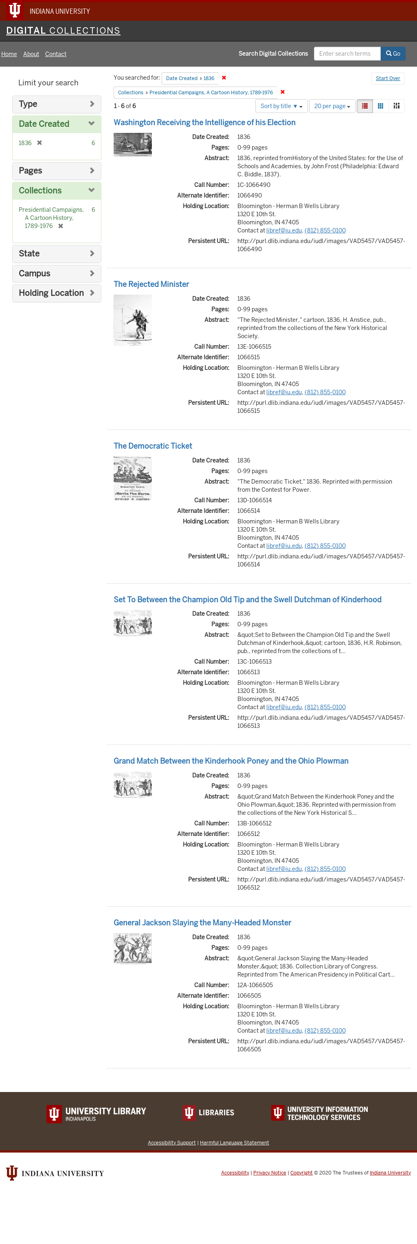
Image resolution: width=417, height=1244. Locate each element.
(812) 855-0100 (325, 230)
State (29, 254)
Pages (30, 171)
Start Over (388, 78)
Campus (34, 274)
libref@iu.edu (284, 230)
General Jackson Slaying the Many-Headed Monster (202, 922)
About (31, 54)
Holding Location (51, 293)
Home (9, 54)
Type (28, 104)
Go (393, 53)
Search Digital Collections (273, 53)
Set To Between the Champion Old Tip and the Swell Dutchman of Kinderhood (248, 599)
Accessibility (235, 1173)
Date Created (44, 124)
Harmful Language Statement (234, 1143)
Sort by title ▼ (282, 106)
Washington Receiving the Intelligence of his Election (205, 122)
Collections (40, 191)
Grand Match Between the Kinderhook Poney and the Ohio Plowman (231, 761)
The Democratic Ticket (153, 446)
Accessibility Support (172, 1143)
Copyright (301, 1173)
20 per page (332, 106)
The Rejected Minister (151, 284)
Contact (55, 54)
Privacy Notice (269, 1173)
